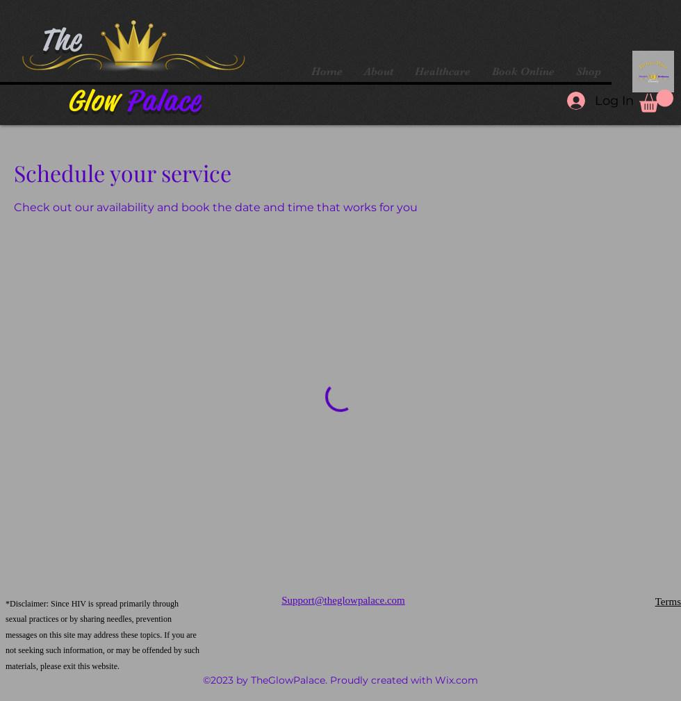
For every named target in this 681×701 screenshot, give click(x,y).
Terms (668, 601)
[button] (656, 101)
